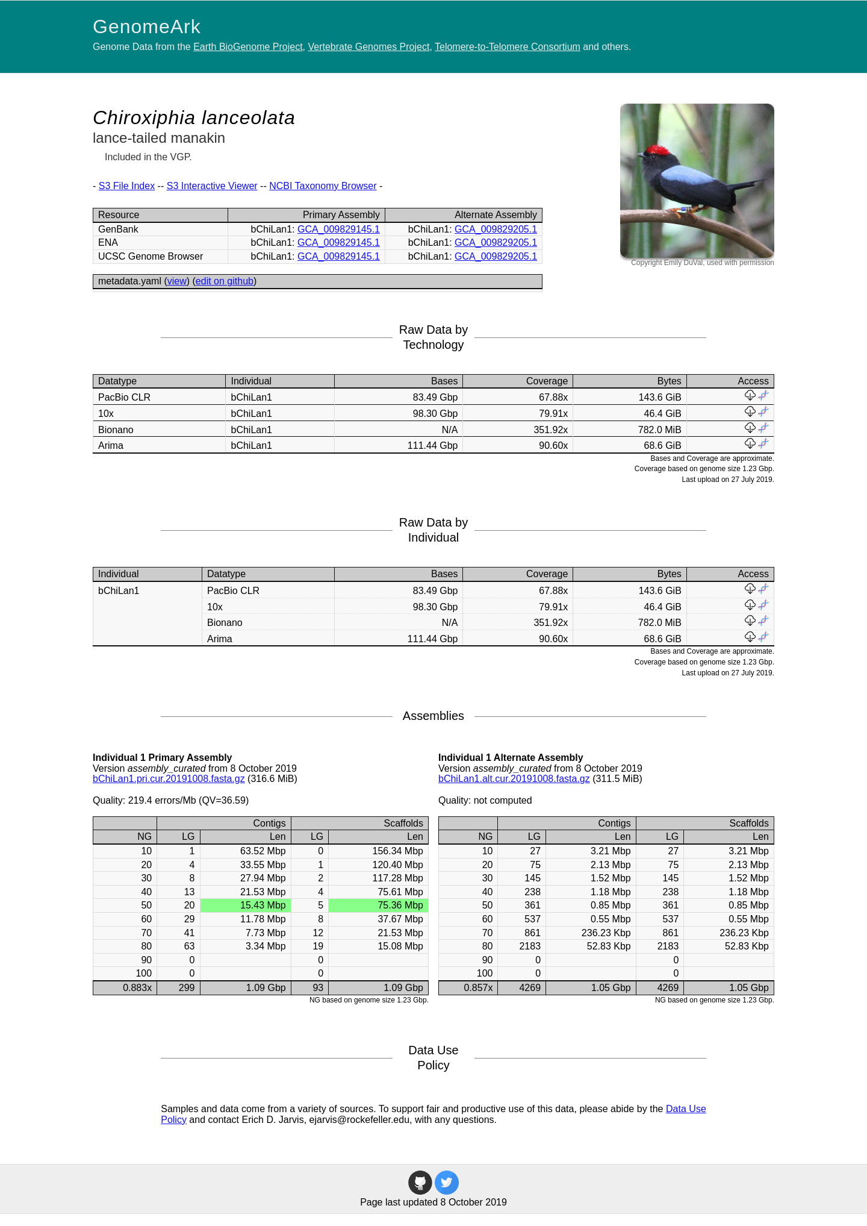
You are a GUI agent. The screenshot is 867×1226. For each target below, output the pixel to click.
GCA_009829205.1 (496, 229)
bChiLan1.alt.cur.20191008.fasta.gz (514, 779)
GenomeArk (147, 26)
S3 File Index (127, 186)
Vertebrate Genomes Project (369, 47)
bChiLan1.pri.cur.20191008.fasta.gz (169, 779)
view (177, 281)
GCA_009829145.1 (338, 229)
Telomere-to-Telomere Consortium (507, 47)
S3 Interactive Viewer (212, 186)
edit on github (224, 281)
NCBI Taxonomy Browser (322, 186)
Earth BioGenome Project (247, 47)
